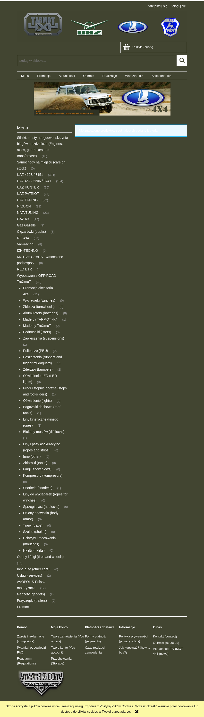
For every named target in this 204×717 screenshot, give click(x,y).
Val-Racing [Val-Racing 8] (25, 244)
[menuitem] (25, 76)
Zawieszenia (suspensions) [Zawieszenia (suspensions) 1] (43, 338)
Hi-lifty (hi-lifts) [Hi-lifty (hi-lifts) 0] (34, 550)
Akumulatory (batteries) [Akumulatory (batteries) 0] (40, 313)
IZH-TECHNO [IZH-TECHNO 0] (27, 250)
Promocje (24, 607)
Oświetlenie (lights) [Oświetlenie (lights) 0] (37, 401)
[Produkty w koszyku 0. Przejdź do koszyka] (138, 47)
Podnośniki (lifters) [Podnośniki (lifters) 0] (37, 332)
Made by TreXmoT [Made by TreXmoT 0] (37, 326)
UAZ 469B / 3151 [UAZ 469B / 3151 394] (30, 175)
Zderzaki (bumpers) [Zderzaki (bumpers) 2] (37, 369)
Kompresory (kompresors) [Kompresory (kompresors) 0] (42, 475)
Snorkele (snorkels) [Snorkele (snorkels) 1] (37, 488)
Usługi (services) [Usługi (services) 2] (29, 575)
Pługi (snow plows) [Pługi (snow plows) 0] (37, 469)
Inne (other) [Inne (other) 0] (32, 456)
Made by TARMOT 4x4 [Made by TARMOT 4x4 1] (40, 319)
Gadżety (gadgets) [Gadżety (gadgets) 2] (31, 594)
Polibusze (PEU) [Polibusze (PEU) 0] (35, 351)
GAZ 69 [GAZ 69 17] (23, 219)
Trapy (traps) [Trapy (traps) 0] (32, 525)
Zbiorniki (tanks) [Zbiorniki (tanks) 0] (35, 463)
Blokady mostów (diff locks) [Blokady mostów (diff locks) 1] (43, 432)
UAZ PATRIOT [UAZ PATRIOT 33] (28, 194)
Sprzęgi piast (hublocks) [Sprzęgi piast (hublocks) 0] (41, 507)
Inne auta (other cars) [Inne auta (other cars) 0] (33, 569)
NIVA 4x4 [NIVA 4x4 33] (24, 206)
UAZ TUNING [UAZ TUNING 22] (27, 200)
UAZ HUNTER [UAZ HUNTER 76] (28, 187)
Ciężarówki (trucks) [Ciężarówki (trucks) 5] (31, 231)
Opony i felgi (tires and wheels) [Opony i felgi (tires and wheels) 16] (40, 557)
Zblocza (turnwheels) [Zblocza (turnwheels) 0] (39, 307)
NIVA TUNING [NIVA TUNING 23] (27, 213)
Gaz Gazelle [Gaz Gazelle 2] (26, 225)
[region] (102, 99)
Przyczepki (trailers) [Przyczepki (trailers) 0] (32, 600)
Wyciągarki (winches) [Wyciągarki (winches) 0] (39, 300)
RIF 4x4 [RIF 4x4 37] (23, 238)
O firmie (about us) (166, 643)
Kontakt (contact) (165, 636)
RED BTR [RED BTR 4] (24, 269)
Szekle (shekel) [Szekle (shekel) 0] (34, 532)
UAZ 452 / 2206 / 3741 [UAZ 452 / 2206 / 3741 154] (34, 181)
